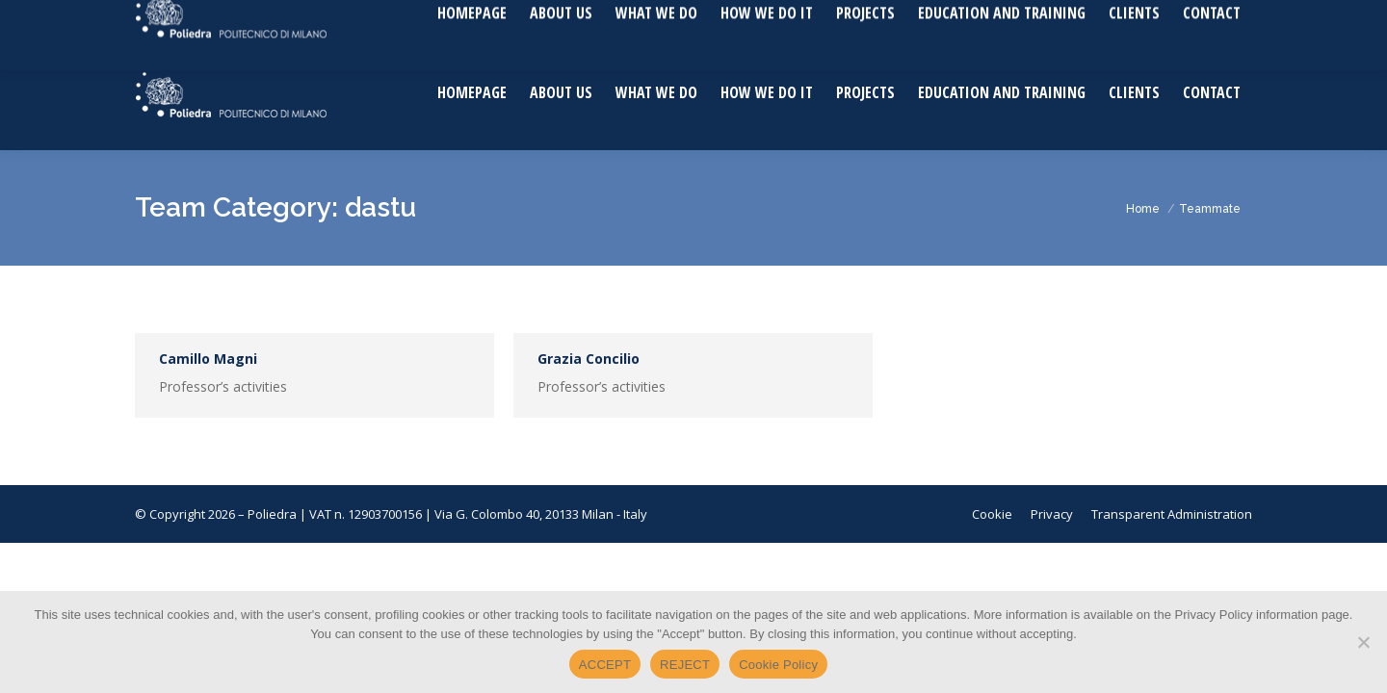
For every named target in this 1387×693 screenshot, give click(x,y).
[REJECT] (1363, 642)
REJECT (685, 664)
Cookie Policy (778, 664)
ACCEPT (605, 664)
